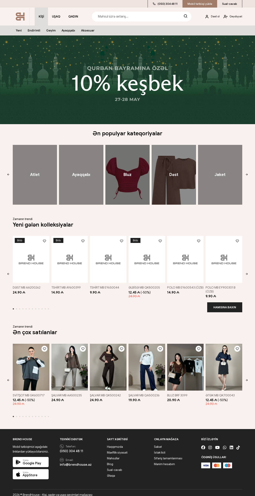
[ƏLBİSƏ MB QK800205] (146, 258)
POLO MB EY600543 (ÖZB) (182, 287)
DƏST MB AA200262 (26, 285)
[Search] (185, 17)
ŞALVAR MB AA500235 (67, 391)
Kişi (41, 16)
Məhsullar (113, 454)
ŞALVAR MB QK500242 (106, 391)
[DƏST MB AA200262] (30, 258)
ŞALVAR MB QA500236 (145, 391)
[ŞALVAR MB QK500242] (108, 364)
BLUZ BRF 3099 (178, 391)
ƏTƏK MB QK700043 (221, 391)
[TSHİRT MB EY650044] (108, 258)
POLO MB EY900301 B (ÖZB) (222, 287)
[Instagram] (210, 443)
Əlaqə (111, 471)
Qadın (73, 16)
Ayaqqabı (68, 30)
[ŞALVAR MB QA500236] (146, 364)
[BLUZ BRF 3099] (185, 364)
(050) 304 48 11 (165, 4)
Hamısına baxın (224, 305)
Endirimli (34, 30)
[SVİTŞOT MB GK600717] (30, 364)
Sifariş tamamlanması (168, 454)
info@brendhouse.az (76, 461)
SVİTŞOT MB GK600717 (29, 391)
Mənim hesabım (164, 460)
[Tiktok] (238, 443)
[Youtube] (217, 443)
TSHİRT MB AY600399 (66, 285)
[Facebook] (203, 443)
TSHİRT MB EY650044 (105, 285)
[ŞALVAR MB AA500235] (69, 364)
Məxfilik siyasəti (117, 448)
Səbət (158, 442)
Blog (110, 460)
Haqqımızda (115, 442)
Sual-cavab (229, 4)
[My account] (211, 17)
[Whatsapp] (225, 443)
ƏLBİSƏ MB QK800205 (145, 285)
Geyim (51, 30)
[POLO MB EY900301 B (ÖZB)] (224, 258)
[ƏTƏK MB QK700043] (224, 364)
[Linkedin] (231, 443)
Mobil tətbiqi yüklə (199, 4)
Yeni (19, 30)
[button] (8, 174)
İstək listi (159, 448)
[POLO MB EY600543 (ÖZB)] (185, 258)
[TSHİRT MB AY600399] (69, 258)
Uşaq (56, 16)
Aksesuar (88, 30)
